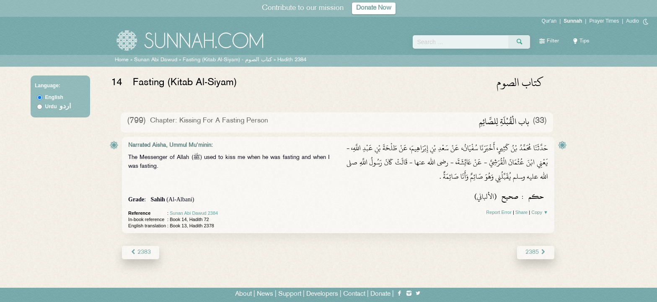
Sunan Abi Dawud (155, 59)
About (243, 294)
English (54, 97)
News (265, 294)
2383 (140, 252)
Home (122, 59)
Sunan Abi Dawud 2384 (194, 213)
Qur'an (549, 21)
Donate (380, 294)
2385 (535, 252)
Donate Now (373, 8)
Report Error (499, 212)
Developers (322, 294)
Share (521, 212)
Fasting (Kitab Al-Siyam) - (228, 59)
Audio (632, 21)
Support (289, 294)
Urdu (58, 106)
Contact (354, 294)
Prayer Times (604, 21)
